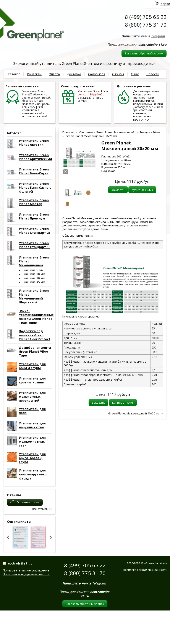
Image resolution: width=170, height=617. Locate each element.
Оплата (54, 74)
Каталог (14, 74)
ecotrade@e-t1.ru (20, 563)
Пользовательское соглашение (26, 570)
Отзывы (118, 74)
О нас (135, 74)
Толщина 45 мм (33, 282)
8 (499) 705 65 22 (146, 16)
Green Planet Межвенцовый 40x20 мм (134, 413)
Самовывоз (96, 74)
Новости (152, 74)
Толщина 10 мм (33, 274)
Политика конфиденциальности (26, 574)
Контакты (34, 74)
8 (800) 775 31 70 (146, 24)
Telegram (158, 36)
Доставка (74, 74)
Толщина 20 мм (33, 278)
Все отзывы (40, 509)
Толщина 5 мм (32, 270)
